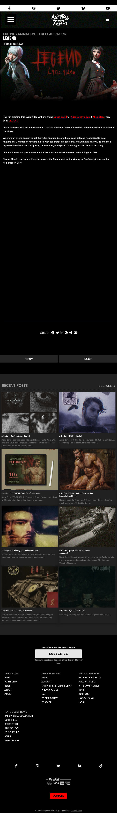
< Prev (29, 358)
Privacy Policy (76, 810)
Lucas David (60, 117)
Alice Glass (99, 117)
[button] (10, 19)
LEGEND (13, 120)
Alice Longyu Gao (80, 117)
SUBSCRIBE (58, 653)
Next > (88, 358)
